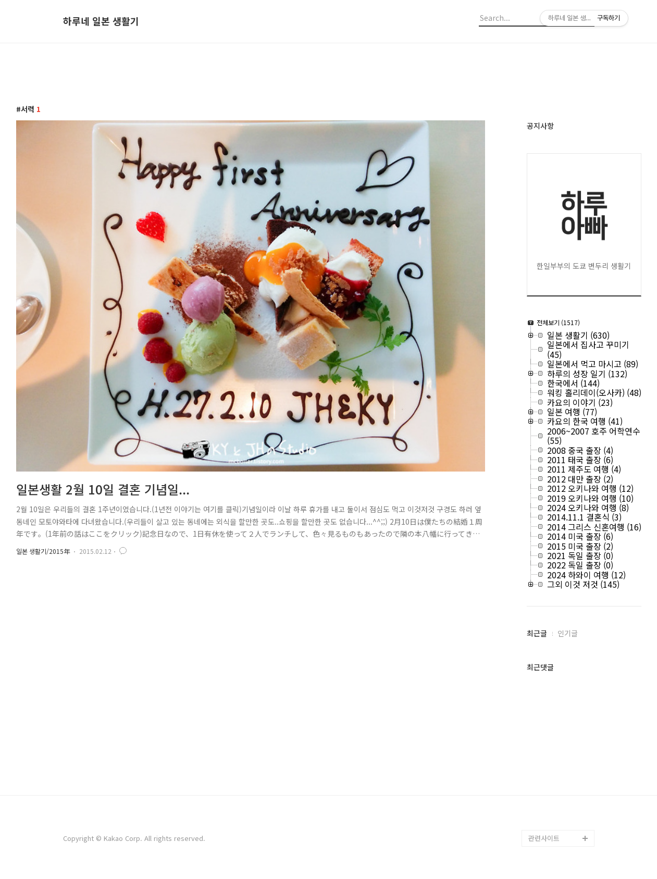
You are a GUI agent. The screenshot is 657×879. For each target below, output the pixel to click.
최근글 (537, 633)
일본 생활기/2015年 (43, 551)
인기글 (567, 633)
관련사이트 (544, 838)
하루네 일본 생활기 (101, 21)
